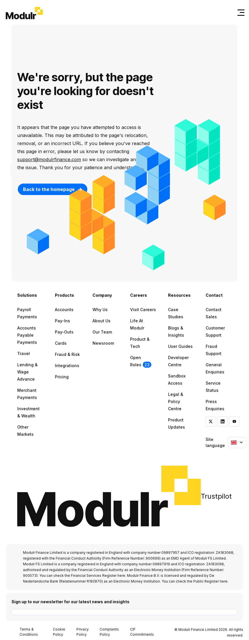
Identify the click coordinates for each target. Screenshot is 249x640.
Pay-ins (62, 320)
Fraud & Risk (67, 354)
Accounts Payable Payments (27, 335)
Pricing (62, 376)
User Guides (180, 346)
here (121, 575)
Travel (23, 353)
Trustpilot (216, 496)
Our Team (102, 331)
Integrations (67, 365)
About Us (101, 320)
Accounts (64, 309)
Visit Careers (143, 309)
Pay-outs (64, 331)
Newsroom (103, 343)
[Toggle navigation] (239, 12)
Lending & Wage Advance (27, 371)
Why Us (100, 309)
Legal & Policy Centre (175, 401)
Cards (61, 343)
